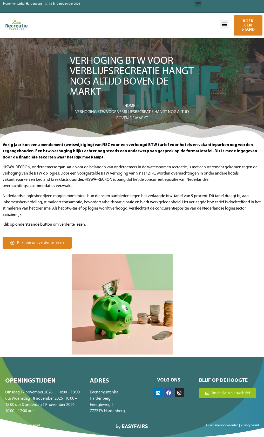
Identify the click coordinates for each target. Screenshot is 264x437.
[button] (224, 24)
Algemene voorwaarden (222, 425)
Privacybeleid (250, 425)
